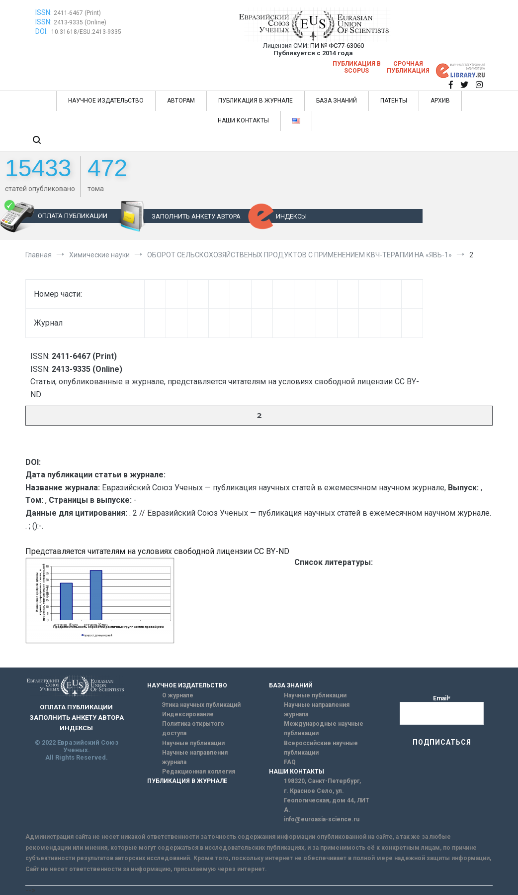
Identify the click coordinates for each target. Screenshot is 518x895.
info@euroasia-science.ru (321, 819)
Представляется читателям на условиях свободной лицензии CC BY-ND (157, 551)
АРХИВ (440, 100)
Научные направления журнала (195, 757)
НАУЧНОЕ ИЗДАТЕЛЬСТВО (106, 100)
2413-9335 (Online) (80, 22)
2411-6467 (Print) (77, 12)
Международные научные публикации (323, 728)
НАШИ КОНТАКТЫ (243, 120)
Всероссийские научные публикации (321, 748)
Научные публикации (193, 743)
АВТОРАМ (181, 100)
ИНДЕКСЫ (291, 216)
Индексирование (188, 714)
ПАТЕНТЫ (393, 100)
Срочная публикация (408, 67)
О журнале (177, 695)
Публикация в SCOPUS (357, 67)
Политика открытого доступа (193, 728)
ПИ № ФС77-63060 (337, 45)
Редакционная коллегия (198, 771)
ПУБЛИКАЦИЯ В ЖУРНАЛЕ (255, 100)
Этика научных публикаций (201, 704)
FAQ (290, 762)
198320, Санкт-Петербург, (322, 781)
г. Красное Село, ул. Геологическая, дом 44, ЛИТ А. (326, 800)
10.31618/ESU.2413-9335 (86, 31)
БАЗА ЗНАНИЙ (336, 100)
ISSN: (43, 12)
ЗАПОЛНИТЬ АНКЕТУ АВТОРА (196, 216)
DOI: (42, 31)
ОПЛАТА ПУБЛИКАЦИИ (72, 216)
